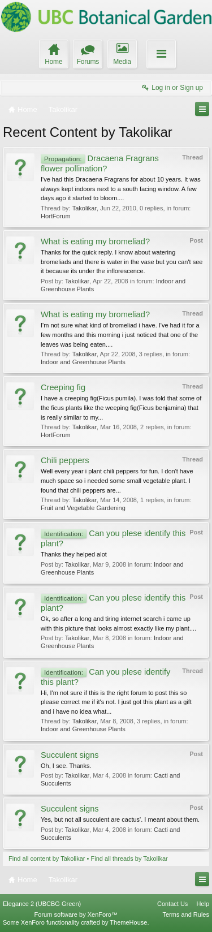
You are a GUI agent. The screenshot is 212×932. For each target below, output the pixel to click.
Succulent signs (70, 755)
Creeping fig (63, 387)
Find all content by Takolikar (46, 858)
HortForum (56, 216)
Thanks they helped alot (74, 554)
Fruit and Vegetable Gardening (83, 507)
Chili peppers (65, 460)
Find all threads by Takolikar (129, 858)
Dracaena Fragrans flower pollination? (100, 163)
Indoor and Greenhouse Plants (83, 362)
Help (202, 903)
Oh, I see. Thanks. (66, 765)
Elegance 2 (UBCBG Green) (42, 903)
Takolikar (84, 208)
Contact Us (172, 903)
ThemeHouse (128, 922)
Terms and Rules (185, 914)
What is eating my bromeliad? (95, 241)
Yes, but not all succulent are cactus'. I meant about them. (120, 819)
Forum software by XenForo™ (76, 914)
